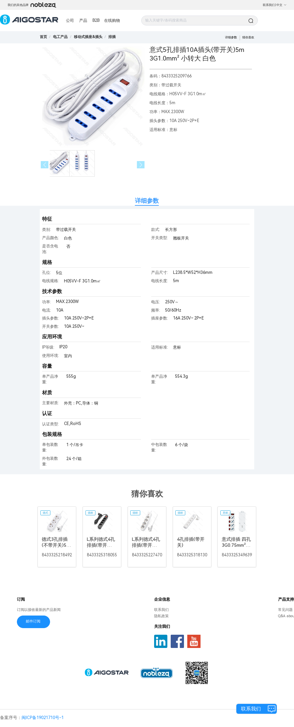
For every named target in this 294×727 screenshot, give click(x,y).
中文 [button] (281, 5)
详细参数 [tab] (147, 200)
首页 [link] (43, 37)
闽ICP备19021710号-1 (43, 717)
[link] (60, 37)
